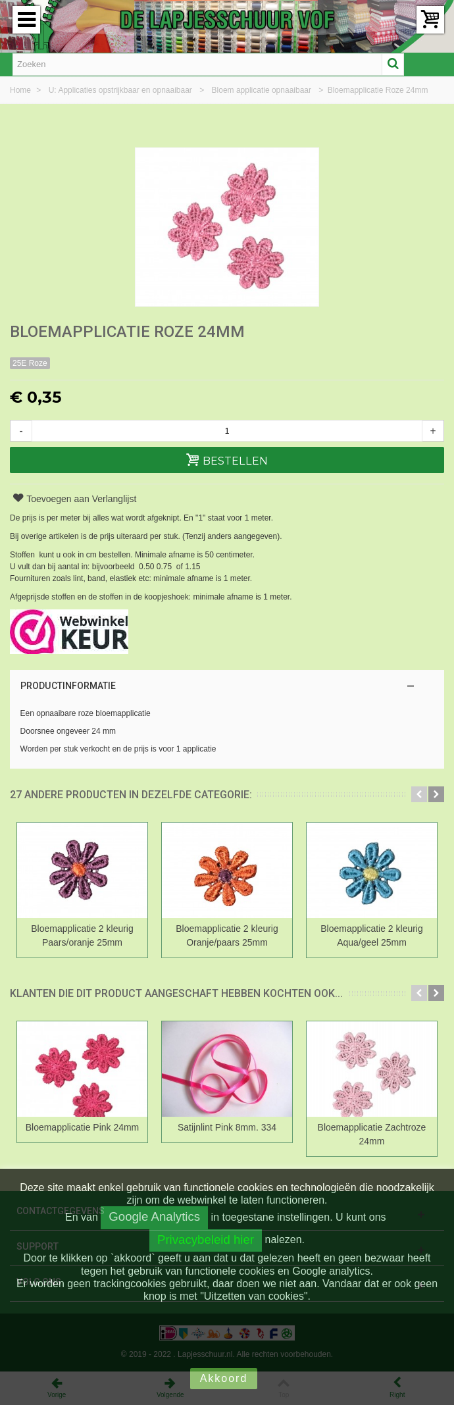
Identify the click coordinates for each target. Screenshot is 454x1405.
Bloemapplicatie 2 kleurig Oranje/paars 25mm (227, 935)
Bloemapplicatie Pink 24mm (82, 1127)
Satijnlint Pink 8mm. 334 (227, 1127)
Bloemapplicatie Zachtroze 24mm (372, 1134)
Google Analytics (154, 1216)
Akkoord (224, 1378)
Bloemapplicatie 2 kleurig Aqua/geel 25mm (371, 935)
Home (21, 90)
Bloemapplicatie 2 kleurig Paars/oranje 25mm (82, 935)
